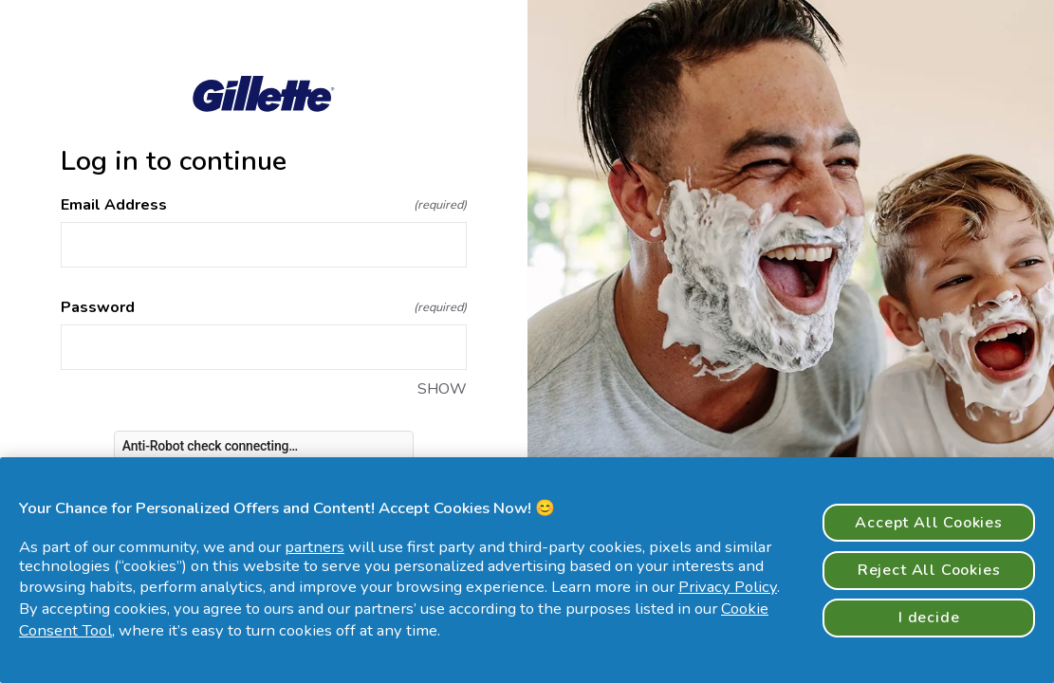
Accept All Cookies (929, 522)
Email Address (264, 204)
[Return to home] (264, 94)
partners (314, 547)
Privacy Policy (727, 587)
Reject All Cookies (929, 570)
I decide (928, 617)
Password (264, 307)
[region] (527, 570)
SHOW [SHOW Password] (442, 388)
